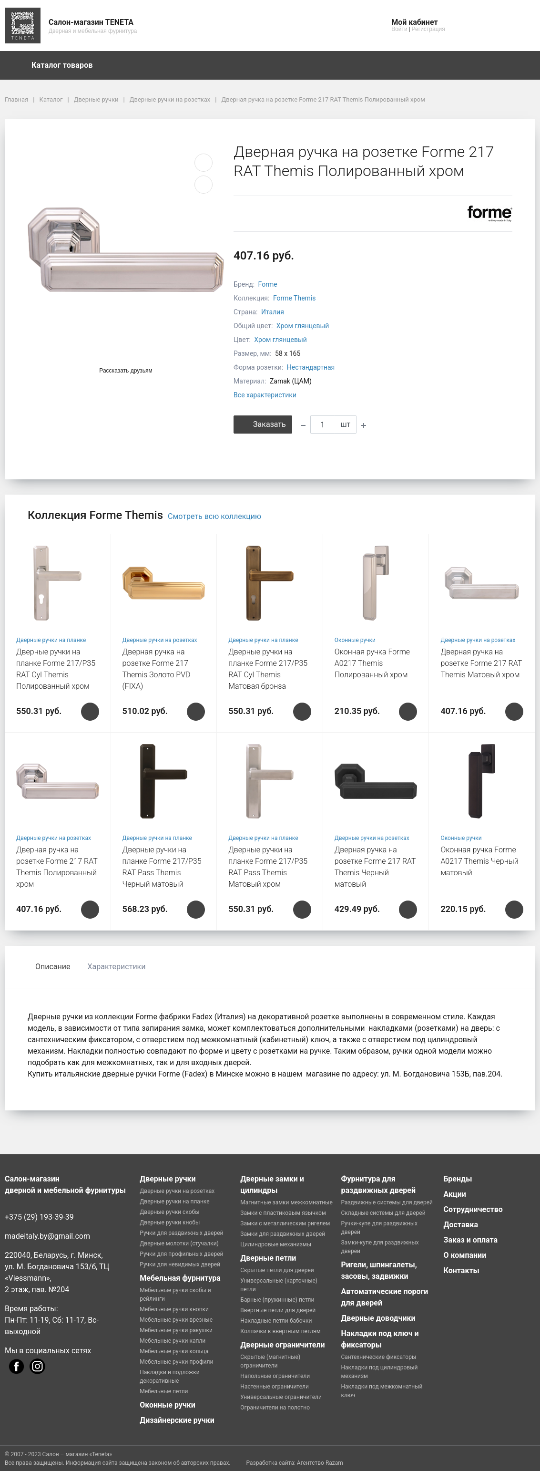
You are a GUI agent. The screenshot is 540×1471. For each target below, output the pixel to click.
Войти (399, 29)
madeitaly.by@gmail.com (47, 1236)
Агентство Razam (320, 1463)
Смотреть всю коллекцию (214, 516)
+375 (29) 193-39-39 (39, 1217)
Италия (272, 312)
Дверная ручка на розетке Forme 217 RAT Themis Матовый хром (481, 663)
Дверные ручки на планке (51, 640)
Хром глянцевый (302, 326)
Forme (267, 284)
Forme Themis (294, 298)
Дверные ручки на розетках (159, 640)
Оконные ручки (355, 640)
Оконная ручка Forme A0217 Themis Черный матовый (479, 861)
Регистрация (428, 29)
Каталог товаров (66, 65)
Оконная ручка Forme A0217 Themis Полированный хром (372, 663)
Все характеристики (265, 395)
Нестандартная (311, 367)
